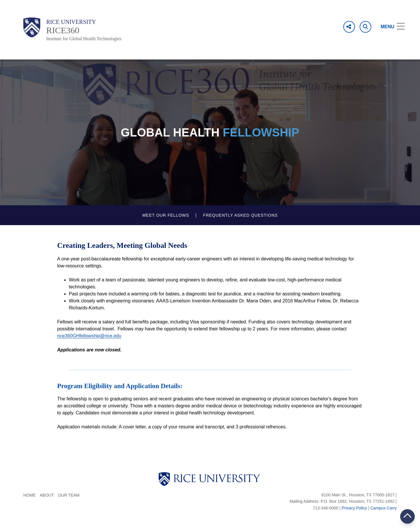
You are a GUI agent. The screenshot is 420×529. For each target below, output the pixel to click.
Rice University (71, 22)
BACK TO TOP (407, 516)
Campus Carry (383, 508)
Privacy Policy (354, 508)
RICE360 (62, 30)
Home (29, 495)
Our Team (69, 495)
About (47, 495)
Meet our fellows (165, 215)
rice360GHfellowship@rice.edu (89, 335)
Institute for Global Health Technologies (83, 38)
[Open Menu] (389, 26)
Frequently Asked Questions (240, 215)
